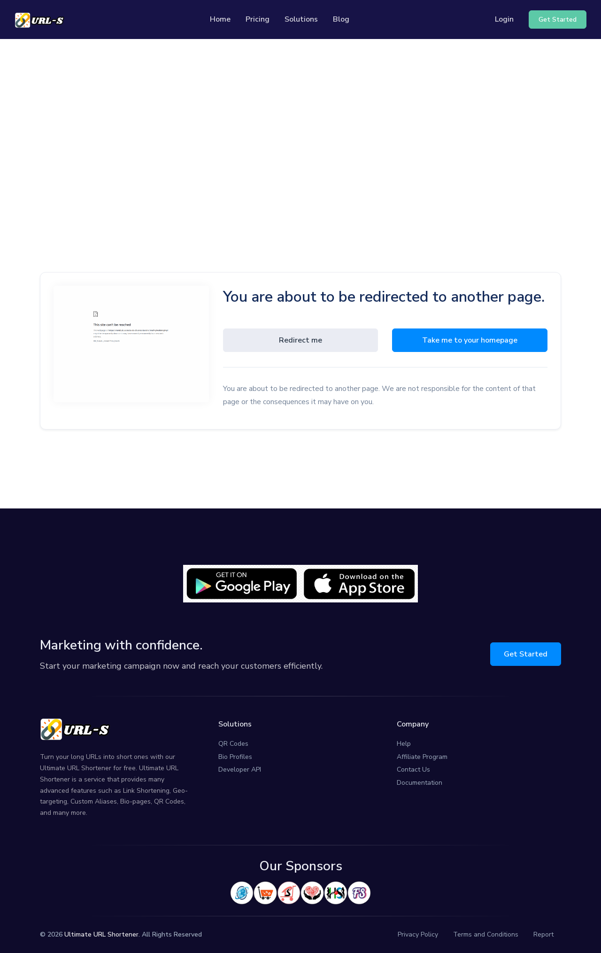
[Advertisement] (300, 127)
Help (404, 743)
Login (504, 19)
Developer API (239, 769)
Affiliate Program (422, 756)
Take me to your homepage (469, 340)
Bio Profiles (235, 756)
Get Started (525, 654)
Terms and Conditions (485, 934)
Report (543, 934)
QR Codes (233, 743)
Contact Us (413, 769)
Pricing (258, 19)
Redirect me (300, 340)
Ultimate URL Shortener (101, 934)
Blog (341, 19)
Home (220, 19)
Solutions (301, 19)
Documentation (419, 782)
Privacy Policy (418, 934)
